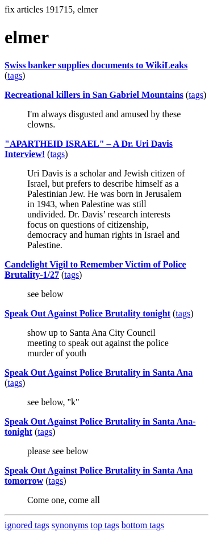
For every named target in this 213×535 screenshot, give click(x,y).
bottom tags (143, 525)
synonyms (70, 525)
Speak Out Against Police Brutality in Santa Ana (99, 372)
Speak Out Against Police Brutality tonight (87, 313)
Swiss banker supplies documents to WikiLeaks (96, 65)
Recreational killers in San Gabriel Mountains (94, 95)
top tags (105, 525)
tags (14, 75)
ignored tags (27, 525)
